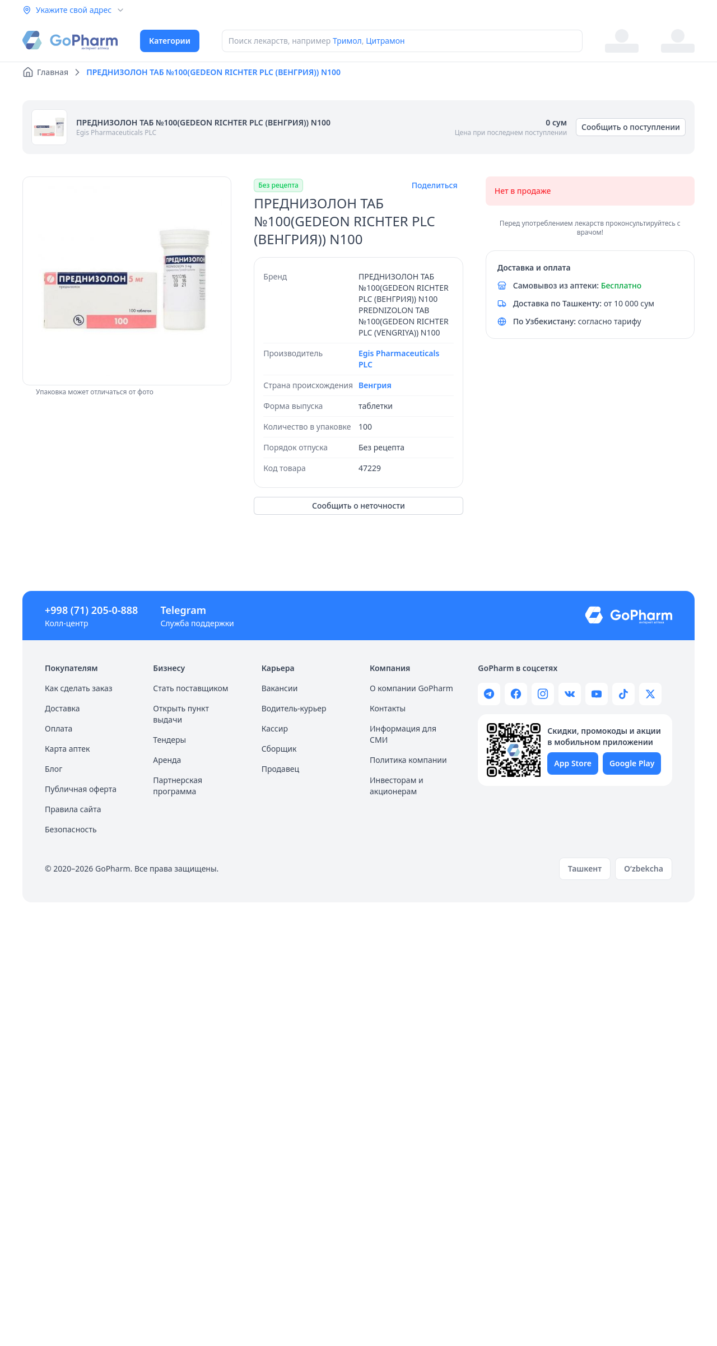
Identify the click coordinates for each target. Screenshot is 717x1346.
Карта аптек (67, 748)
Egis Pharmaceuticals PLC (116, 132)
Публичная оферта (81, 789)
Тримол (347, 40)
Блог (53, 768)
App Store (573, 763)
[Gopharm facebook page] (516, 694)
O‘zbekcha (643, 868)
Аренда (167, 759)
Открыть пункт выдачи (181, 714)
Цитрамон (385, 40)
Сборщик (279, 748)
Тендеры (169, 739)
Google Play (631, 763)
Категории (169, 40)
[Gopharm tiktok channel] (623, 694)
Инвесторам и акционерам (396, 786)
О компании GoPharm (411, 688)
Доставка (62, 708)
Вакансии (280, 688)
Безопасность (71, 829)
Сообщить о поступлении (630, 127)
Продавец (280, 768)
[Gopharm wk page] (569, 694)
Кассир (275, 728)
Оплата (58, 728)
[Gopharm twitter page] (650, 694)
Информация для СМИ (403, 734)
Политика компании (408, 759)
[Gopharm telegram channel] (489, 694)
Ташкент (585, 868)
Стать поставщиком (190, 688)
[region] (126, 280)
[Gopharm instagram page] (543, 694)
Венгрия (375, 385)
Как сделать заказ (79, 688)
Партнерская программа (177, 786)
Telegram (183, 610)
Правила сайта (73, 809)
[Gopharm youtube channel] (596, 694)
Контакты (388, 708)
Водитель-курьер (294, 708)
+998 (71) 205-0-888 (91, 610)
